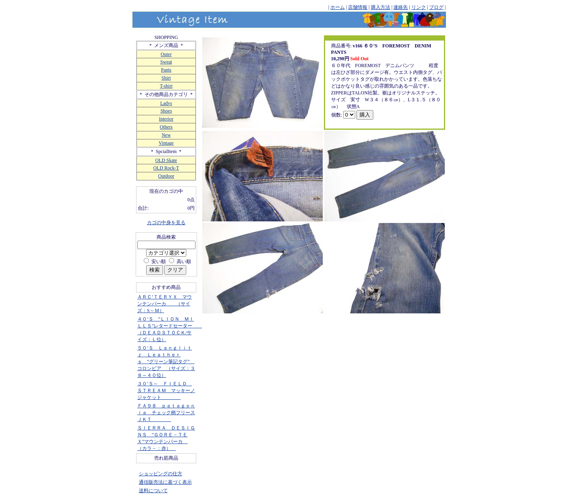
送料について (153, 490)
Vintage (166, 143)
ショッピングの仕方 (160, 474)
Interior (166, 119)
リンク (418, 7)
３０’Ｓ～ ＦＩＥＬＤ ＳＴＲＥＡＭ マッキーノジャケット (166, 390)
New (166, 135)
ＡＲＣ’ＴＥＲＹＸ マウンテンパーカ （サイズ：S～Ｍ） (164, 303)
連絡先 (400, 7)
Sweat (166, 62)
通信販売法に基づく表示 (165, 482)
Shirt (166, 78)
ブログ (436, 7)
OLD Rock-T (166, 168)
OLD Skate (166, 160)
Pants (166, 70)
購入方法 (380, 7)
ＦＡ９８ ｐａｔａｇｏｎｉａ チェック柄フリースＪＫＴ (166, 412)
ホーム (337, 7)
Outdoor (166, 176)
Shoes (166, 111)
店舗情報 (357, 7)
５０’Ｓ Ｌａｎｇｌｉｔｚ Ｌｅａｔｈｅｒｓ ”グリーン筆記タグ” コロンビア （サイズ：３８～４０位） (166, 361)
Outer (166, 54)
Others (166, 127)
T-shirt (166, 86)
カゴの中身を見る (166, 222)
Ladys (166, 103)
